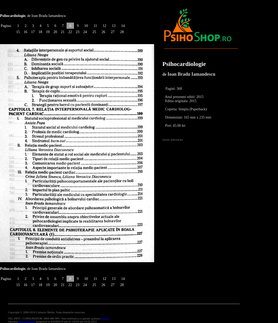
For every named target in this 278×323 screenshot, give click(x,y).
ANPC (105, 318)
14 (123, 26)
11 (95, 26)
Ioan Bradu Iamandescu (191, 74)
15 (18, 32)
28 (122, 32)
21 (62, 32)
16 (25, 32)
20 (55, 32)
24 (85, 32)
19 (48, 32)
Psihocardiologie (184, 64)
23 (77, 32)
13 (113, 26)
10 (86, 26)
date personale (27, 321)
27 (112, 32)
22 (70, 32)
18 (40, 32)
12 (104, 26)
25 (94, 32)
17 (33, 32)
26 (103, 32)
